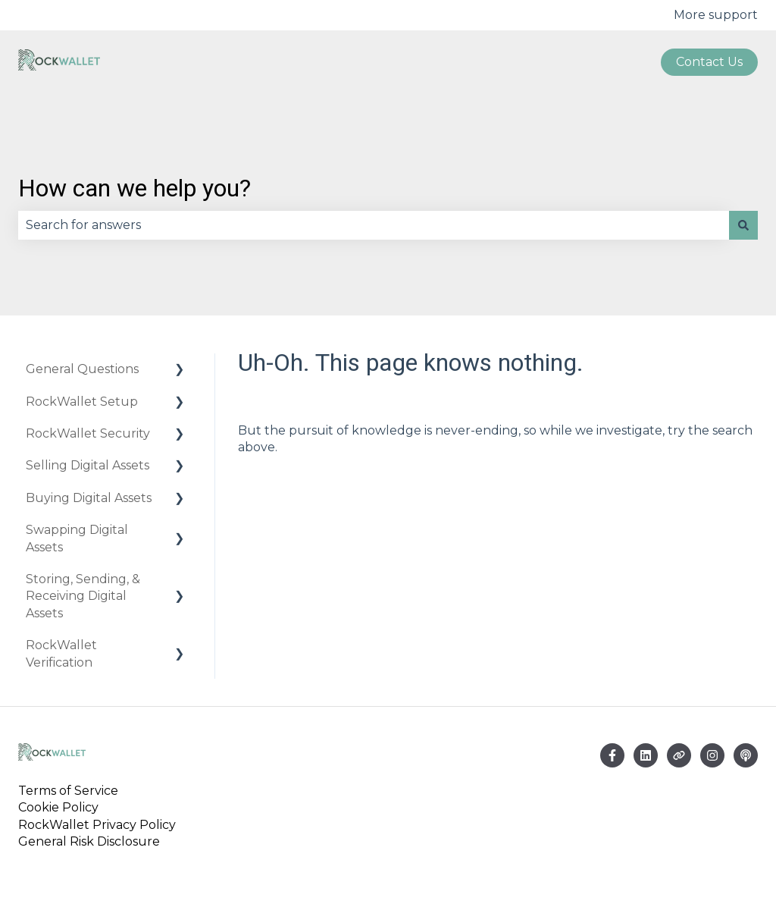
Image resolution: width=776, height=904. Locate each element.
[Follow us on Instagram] (712, 755)
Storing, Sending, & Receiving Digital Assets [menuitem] (83, 596)
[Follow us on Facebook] (612, 755)
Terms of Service (71, 790)
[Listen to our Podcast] (746, 755)
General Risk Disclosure (89, 841)
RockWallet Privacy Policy (97, 825)
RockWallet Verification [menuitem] (61, 653)
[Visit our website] (679, 755)
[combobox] (373, 225)
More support (716, 15)
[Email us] (646, 755)
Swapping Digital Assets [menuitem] (77, 538)
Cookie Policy (58, 807)
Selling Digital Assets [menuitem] (87, 465)
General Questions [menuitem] (82, 369)
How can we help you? (134, 188)
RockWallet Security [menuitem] (88, 433)
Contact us (709, 62)
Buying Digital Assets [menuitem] (89, 498)
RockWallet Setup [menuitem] (82, 401)
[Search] (743, 225)
